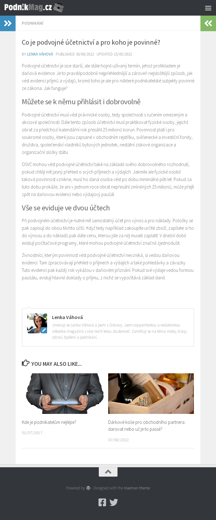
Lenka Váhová (40, 54)
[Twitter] (113, 502)
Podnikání (32, 23)
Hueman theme (137, 488)
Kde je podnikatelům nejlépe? (49, 422)
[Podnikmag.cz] (102, 502)
